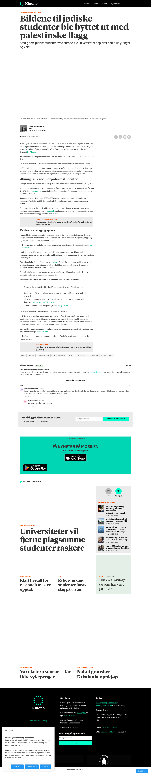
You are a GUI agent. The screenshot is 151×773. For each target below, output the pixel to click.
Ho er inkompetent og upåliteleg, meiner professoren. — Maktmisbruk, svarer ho (116, 509)
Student (104, 5)
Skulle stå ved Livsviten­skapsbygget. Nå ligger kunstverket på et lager (116, 529)
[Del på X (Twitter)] (120, 137)
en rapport (36, 191)
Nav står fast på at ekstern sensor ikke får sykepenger (117, 538)
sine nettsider (42, 332)
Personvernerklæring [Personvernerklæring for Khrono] (38, 720)
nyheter (30, 355)
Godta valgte (32, 766)
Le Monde (31, 152)
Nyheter (86, 5)
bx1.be (55, 262)
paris (23, 355)
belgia (103, 355)
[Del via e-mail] (129, 137)
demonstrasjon (82, 355)
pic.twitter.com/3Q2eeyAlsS (43, 302)
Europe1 (50, 211)
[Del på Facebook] (116, 137)
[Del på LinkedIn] (124, 137)
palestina (94, 355)
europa (70, 355)
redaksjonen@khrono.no (106, 703)
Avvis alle (45, 766)
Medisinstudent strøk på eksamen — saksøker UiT (116, 520)
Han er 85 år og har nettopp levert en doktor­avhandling (117, 547)
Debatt (95, 5)
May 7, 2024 (63, 306)
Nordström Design (109, 727)
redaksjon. (81, 713)
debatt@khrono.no (104, 705)
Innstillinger (142, 771)
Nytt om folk (115, 5)
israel (110, 355)
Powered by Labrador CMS (75, 769)
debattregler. (69, 715)
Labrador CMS (107, 732)
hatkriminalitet (42, 355)
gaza (53, 355)
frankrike (61, 355)
